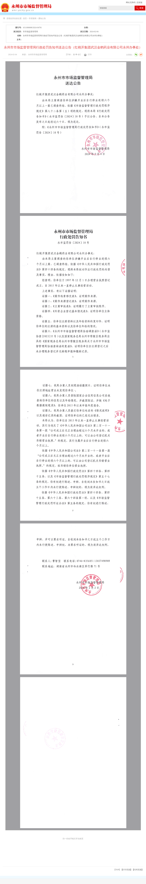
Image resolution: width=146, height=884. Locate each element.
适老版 (139, 2)
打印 (90, 55)
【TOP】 (117, 870)
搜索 (141, 8)
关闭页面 (137, 870)
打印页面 (126, 870)
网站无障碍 (130, 2)
